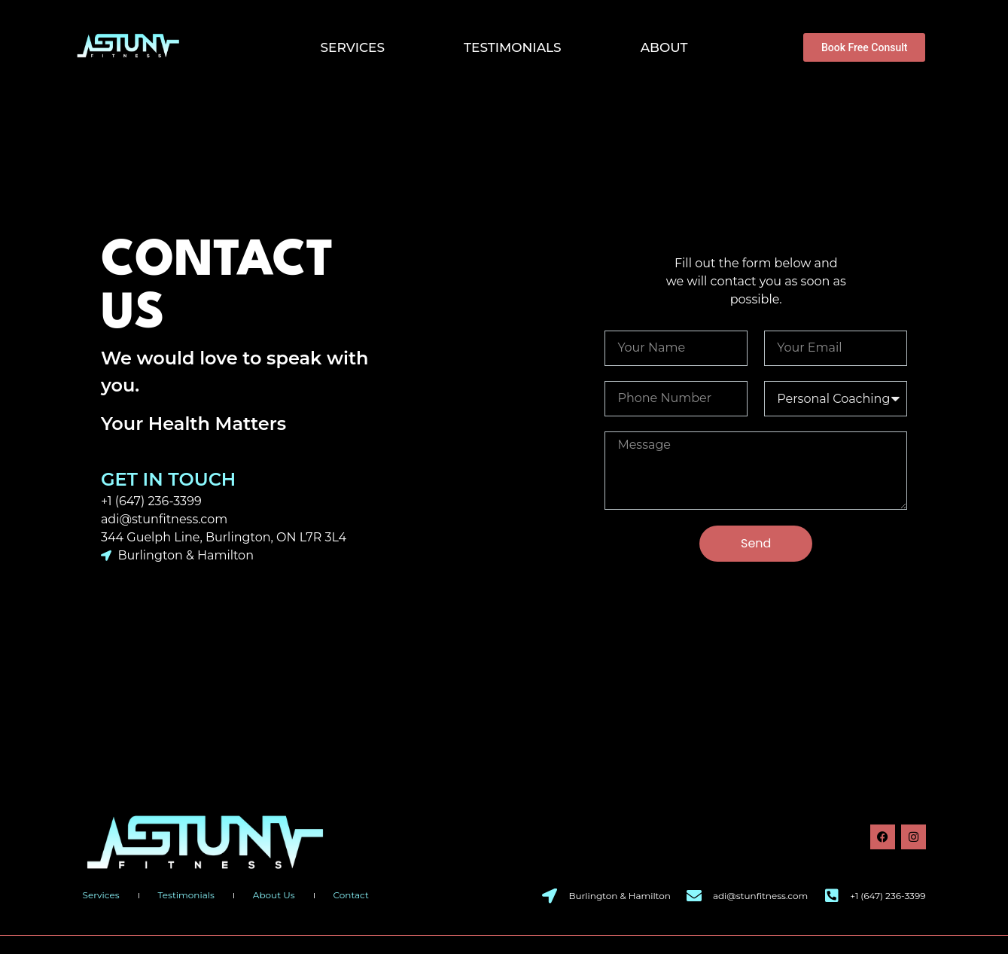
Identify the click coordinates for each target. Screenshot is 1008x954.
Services (353, 47)
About (664, 47)
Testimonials (513, 47)
